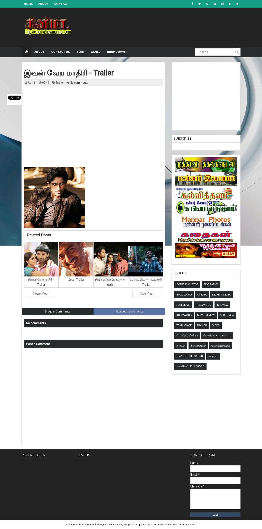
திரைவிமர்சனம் (220, 345)
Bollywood (184, 294)
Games (96, 51)
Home (28, 3)
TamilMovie (184, 325)
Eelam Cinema (221, 294)
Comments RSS (187, 524)
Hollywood (203, 304)
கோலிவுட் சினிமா (187, 335)
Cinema (202, 294)
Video (216, 325)
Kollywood (184, 315)
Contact (61, 3)
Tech (80, 51)
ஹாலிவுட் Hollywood (190, 366)
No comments (79, 82)
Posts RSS (171, 524)
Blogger (102, 524)
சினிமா (180, 345)
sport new (227, 315)
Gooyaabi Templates (135, 524)
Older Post (147, 293)
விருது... (213, 356)
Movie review (206, 315)
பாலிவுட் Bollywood (189, 356)
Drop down (117, 51)
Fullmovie (183, 304)
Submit (237, 54)
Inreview (222, 304)
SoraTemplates (156, 524)
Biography (211, 284)
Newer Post (40, 293)
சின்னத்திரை (198, 345)
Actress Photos (187, 284)
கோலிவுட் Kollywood (217, 335)
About (43, 3)
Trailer (60, 82)
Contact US (60, 51)
